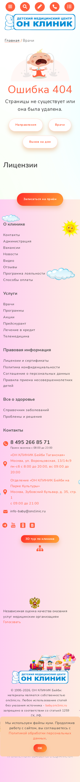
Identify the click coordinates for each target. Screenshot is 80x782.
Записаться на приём (40, 199)
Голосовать (12, 622)
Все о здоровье (19, 399)
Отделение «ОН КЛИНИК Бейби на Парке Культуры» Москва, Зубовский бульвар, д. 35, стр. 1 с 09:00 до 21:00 (43, 492)
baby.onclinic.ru (56, 705)
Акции (9, 317)
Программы (13, 310)
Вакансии (11, 247)
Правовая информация (27, 350)
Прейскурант (14, 323)
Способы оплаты (18, 280)
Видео (8, 260)
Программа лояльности (24, 273)
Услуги (10, 293)
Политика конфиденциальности (31, 367)
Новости (10, 254)
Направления (25, 125)
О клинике (14, 224)
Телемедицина (16, 336)
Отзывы (10, 267)
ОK (40, 748)
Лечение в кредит (19, 330)
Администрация (17, 241)
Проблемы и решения (22, 416)
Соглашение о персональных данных (36, 373)
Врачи (60, 125)
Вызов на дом (40, 142)
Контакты (11, 235)
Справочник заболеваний (26, 410)
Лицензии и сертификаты (26, 360)
